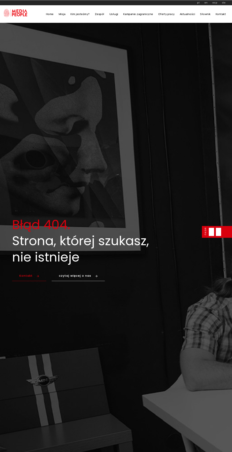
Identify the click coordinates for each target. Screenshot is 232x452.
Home (50, 14)
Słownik (205, 14)
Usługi (113, 14)
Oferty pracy (166, 14)
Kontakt (221, 14)
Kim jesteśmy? (80, 14)
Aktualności (187, 14)
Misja (62, 14)
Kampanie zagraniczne (138, 14)
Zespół (99, 14)
